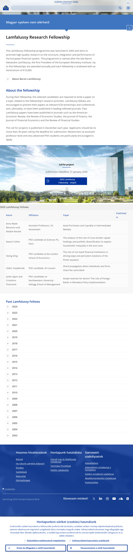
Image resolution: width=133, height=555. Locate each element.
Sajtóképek (21, 472)
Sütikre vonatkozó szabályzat (99, 474)
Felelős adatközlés (59, 470)
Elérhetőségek (23, 480)
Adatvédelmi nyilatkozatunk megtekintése (46, 540)
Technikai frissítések (60, 466)
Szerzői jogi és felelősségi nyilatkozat (63, 460)
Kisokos (20, 467)
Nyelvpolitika (91, 482)
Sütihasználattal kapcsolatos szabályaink (90, 540)
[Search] (65, 8)
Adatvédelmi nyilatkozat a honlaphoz (98, 468)
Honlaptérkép (10, 489)
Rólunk (19, 459)
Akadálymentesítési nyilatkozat (100, 478)
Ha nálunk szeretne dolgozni (30, 463)
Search (120, 8)
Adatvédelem (91, 463)
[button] (128, 3)
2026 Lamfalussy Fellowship (66, 181)
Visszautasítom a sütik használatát (97, 548)
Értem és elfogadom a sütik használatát (35, 548)
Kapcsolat (21, 476)
